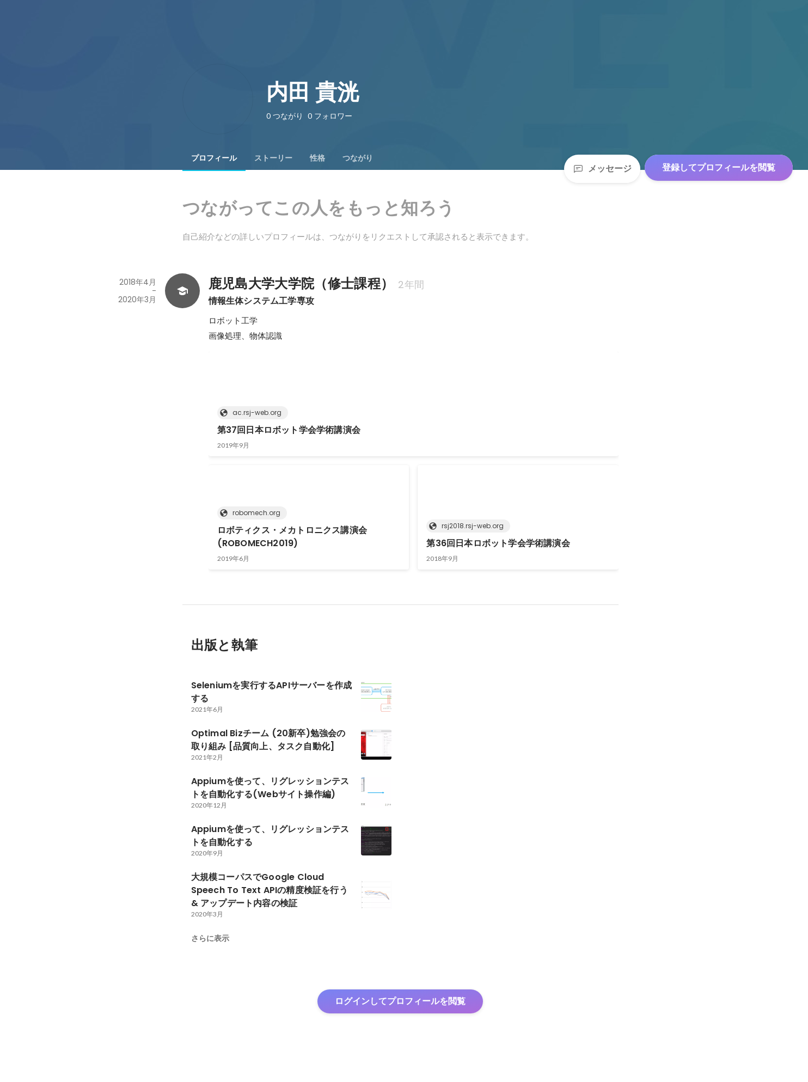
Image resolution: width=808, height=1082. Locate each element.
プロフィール (214, 157)
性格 (317, 157)
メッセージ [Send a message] (602, 168)
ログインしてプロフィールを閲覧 (400, 1001)
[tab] (214, 158)
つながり (357, 157)
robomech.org (253, 512)
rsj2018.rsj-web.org (469, 525)
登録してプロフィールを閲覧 (718, 167)
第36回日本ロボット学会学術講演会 (498, 543)
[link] (414, 404)
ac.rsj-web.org (253, 412)
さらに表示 (210, 938)
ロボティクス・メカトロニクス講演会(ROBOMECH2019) (292, 536)
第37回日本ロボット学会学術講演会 (288, 430)
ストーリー (273, 157)
